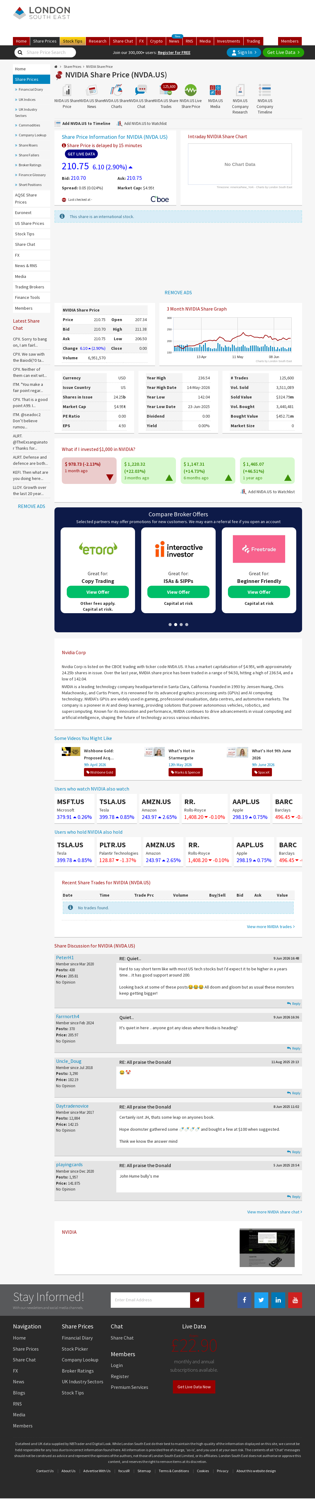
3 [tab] (181, 624)
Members (290, 41)
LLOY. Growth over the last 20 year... (29, 490)
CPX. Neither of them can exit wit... (30, 372)
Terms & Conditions (174, 1470)
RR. (189, 801)
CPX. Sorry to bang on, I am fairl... (30, 342)
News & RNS (26, 265)
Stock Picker (75, 1349)
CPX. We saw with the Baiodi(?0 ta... (29, 357)
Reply (294, 1003)
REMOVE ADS (31, 506)
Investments (228, 41)
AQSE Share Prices (26, 198)
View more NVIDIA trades (269, 926)
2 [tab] (175, 624)
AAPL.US (246, 801)
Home (21, 41)
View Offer (97, 592)
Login (117, 1365)
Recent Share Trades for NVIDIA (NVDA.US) (106, 882)
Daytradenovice (72, 1106)
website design (264, 1470)
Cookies (203, 1470)
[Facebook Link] (244, 1300)
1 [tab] (170, 624)
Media (205, 41)
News (176, 40)
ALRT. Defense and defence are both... (30, 460)
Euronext (23, 212)
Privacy (223, 1470)
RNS (189, 41)
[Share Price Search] (20, 52)
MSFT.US (70, 801)
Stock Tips (24, 234)
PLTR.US (112, 844)
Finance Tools (27, 297)
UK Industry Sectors (26, 112)
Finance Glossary (32, 174)
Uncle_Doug (69, 1061)
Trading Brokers (29, 287)
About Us (68, 1470)
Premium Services (129, 1387)
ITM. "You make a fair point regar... (28, 387)
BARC (284, 801)
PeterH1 (65, 957)
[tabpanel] (98, 570)
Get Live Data (281, 52)
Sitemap (144, 1470)
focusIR (124, 1470)
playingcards (69, 1164)
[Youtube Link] (295, 1300)
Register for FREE (174, 52)
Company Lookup (32, 135)
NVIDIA (69, 1232)
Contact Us (45, 1470)
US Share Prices (29, 223)
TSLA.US (112, 801)
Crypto (156, 41)
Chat (123, 41)
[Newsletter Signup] (197, 1299)
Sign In (241, 52)
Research (97, 41)
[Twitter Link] (261, 1300)
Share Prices (26, 79)
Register (120, 1376)
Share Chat (25, 244)
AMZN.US (156, 801)
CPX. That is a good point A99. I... (30, 402)
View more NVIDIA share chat (273, 1212)
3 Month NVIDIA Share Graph (197, 309)
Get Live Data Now (194, 1387)
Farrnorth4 (67, 1016)
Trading (253, 41)
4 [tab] (186, 624)
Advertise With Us (96, 1470)
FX (141, 41)
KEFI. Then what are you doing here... (30, 475)
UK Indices (27, 99)
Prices (45, 41)
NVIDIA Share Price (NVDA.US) (116, 74)
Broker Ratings (30, 165)
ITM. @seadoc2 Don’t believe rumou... (27, 421)
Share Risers (28, 145)
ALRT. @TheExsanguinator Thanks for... (30, 442)
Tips (72, 41)
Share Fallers (29, 155)
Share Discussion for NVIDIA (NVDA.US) (94, 946)
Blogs (19, 1393)
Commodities (29, 125)
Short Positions (30, 184)
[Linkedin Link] (278, 1300)
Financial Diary (31, 89)
